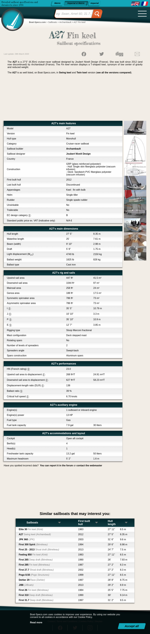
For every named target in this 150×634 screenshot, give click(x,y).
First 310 (36, 595)
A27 (35, 534)
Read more (36, 622)
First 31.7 (36, 600)
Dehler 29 (32, 580)
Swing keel (65, 72)
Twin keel (82, 72)
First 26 (34, 590)
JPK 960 (27, 539)
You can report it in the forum (56, 465)
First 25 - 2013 (39, 549)
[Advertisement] (75, 98)
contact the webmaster (89, 465)
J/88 (26, 585)
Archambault (73, 148)
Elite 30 (31, 529)
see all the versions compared (114, 72)
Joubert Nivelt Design (78, 154)
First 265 (36, 559)
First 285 (34, 564)
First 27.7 (36, 570)
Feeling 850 (33, 554)
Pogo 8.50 (34, 575)
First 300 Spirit (33, 544)
